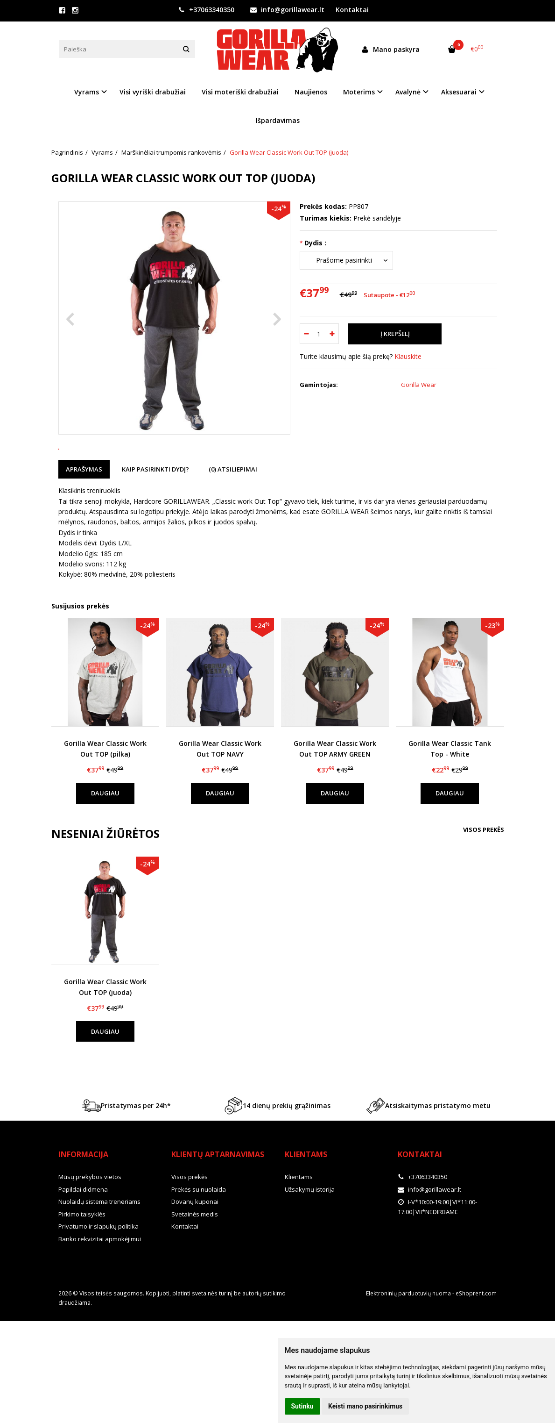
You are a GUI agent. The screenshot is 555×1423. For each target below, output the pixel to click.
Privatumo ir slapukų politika (98, 1270)
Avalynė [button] (408, 91)
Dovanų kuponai (194, 1245)
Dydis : (315, 242)
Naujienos (311, 91)
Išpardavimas (278, 120)
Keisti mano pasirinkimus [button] (365, 1406)
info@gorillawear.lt (287, 9)
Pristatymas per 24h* (126, 1149)
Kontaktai (352, 9)
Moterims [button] (359, 91)
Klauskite (408, 356)
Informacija (83, 1198)
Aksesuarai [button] (459, 91)
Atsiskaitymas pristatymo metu (428, 1149)
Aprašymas (84, 512)
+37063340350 (206, 9)
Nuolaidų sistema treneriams (99, 1245)
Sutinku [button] (302, 1406)
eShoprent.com (476, 1337)
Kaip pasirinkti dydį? (155, 512)
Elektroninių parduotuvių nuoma (408, 1337)
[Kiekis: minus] (306, 333)
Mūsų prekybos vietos (89, 1220)
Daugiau (105, 836)
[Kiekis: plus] (332, 333)
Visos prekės (483, 873)
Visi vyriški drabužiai (152, 91)
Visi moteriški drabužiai (240, 91)
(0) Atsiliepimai (233, 512)
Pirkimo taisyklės (81, 1257)
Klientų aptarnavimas (217, 1198)
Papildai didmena (83, 1233)
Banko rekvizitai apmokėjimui (99, 1282)
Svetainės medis (194, 1257)
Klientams (306, 1198)
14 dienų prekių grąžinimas (277, 1149)
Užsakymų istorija (310, 1233)
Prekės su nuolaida (198, 1233)
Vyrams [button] (86, 91)
